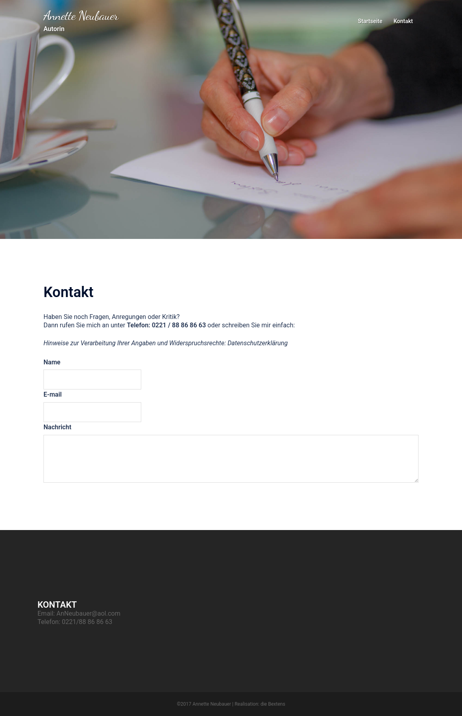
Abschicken (75, 496)
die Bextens (273, 704)
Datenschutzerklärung (257, 343)
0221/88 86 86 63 (87, 622)
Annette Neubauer (80, 15)
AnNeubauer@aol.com (88, 613)
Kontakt (403, 21)
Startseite (370, 21)
